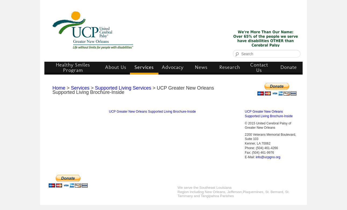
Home (58, 88)
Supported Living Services (123, 88)
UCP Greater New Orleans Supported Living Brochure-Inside (152, 111)
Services (80, 88)
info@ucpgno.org (268, 157)
